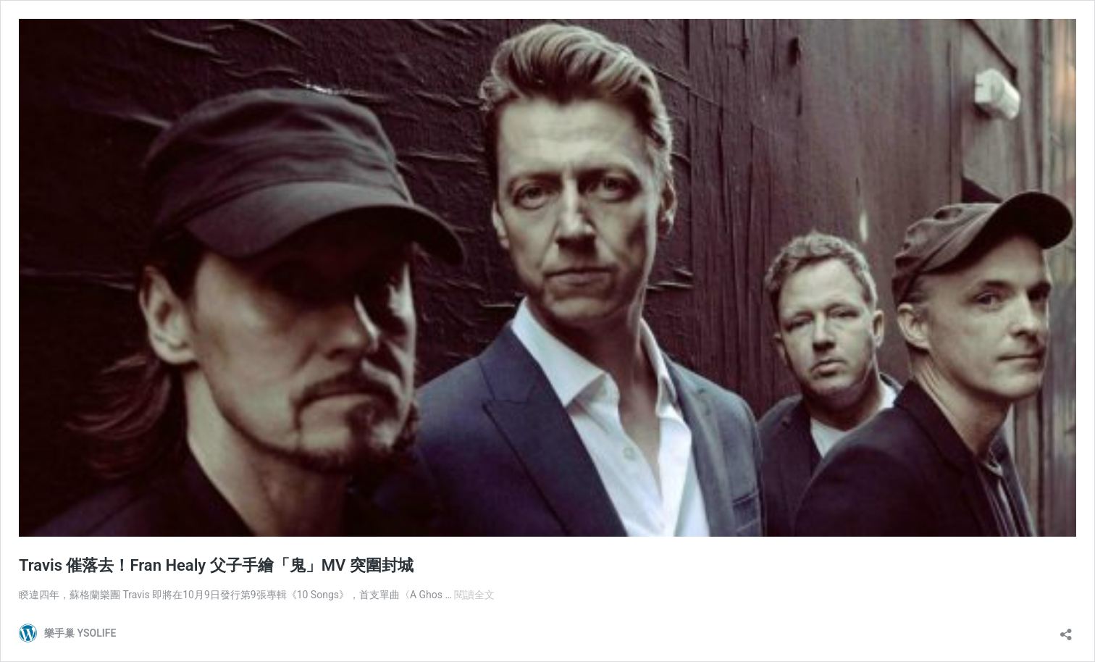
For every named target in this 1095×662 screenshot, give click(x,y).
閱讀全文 (474, 594)
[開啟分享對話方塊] (1066, 630)
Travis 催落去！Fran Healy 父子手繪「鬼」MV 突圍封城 (216, 565)
